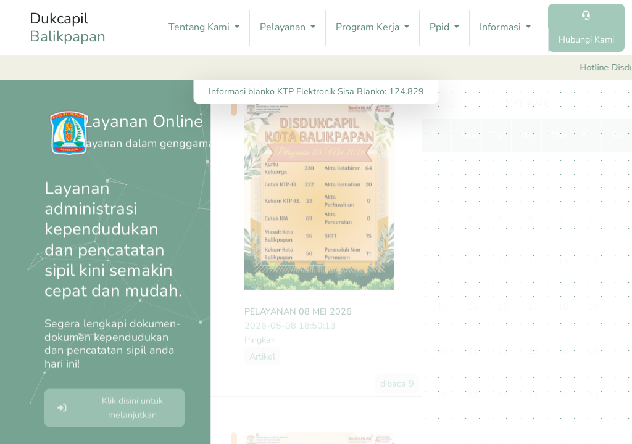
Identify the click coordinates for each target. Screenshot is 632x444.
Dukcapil (68, 27)
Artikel (262, 367)
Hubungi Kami (586, 39)
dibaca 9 (397, 394)
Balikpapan (68, 37)
